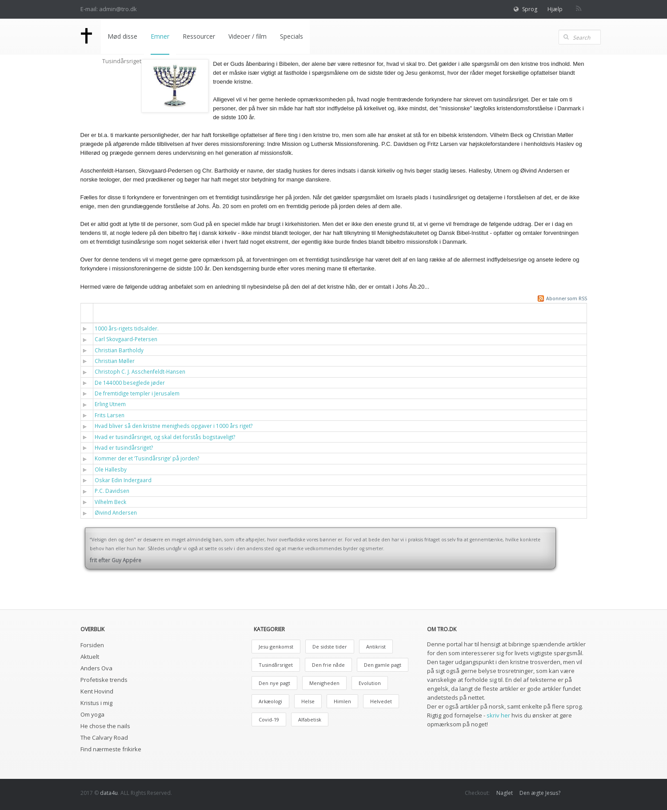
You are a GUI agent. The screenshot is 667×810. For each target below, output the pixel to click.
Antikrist (376, 646)
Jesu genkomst (276, 646)
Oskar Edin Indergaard (123, 480)
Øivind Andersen (116, 512)
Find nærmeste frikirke (110, 749)
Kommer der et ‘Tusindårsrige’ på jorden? (147, 458)
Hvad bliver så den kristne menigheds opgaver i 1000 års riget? (173, 425)
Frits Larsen (109, 415)
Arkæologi (270, 701)
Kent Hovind (96, 691)
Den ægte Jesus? (539, 793)
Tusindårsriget (276, 664)
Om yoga (92, 714)
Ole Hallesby (111, 469)
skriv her (498, 715)
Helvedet (381, 701)
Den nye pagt (274, 683)
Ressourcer (199, 36)
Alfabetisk (309, 719)
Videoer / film (247, 36)
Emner (160, 36)
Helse (308, 701)
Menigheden (324, 683)
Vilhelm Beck (110, 501)
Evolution (370, 683)
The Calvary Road (104, 737)
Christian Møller (115, 360)
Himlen (342, 701)
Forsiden (92, 645)
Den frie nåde (328, 664)
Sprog (529, 9)
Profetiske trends (104, 680)
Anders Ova (96, 668)
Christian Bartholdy (119, 350)
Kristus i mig (96, 703)
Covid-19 (269, 719)
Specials (291, 36)
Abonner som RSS (566, 298)
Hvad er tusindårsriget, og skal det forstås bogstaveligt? (165, 436)
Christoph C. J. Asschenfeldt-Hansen (140, 371)
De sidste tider (329, 646)
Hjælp (555, 9)
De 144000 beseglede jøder (130, 382)
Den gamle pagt (382, 664)
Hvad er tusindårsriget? (124, 447)
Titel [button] (107, 312)
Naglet (504, 793)
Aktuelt (89, 657)
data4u (109, 793)
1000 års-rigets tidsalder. (127, 328)
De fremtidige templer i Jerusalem (137, 393)
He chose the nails (105, 726)
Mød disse (122, 36)
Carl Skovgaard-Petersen (126, 339)
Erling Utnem (110, 403)
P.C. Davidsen (112, 490)
